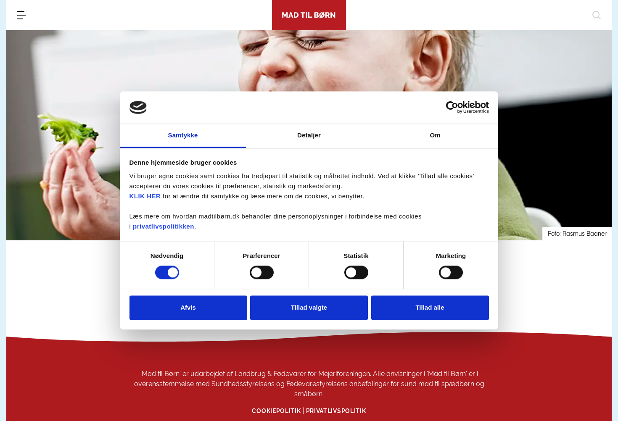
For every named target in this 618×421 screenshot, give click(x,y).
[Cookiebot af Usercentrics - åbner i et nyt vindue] (452, 107)
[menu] (21, 15)
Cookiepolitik (276, 411)
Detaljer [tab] (309, 135)
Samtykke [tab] (183, 135)
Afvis (188, 307)
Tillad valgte (309, 307)
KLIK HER (145, 196)
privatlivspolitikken (163, 226)
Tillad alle (429, 307)
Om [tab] (435, 135)
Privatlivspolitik (336, 411)
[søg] (596, 15)
